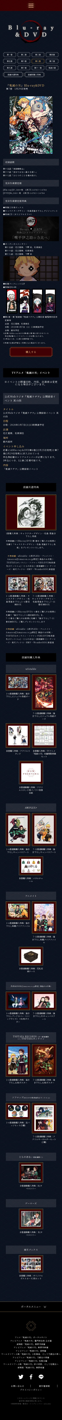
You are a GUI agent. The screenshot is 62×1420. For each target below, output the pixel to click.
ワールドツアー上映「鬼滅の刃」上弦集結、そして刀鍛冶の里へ (31, 1354)
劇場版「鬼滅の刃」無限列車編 (31, 1344)
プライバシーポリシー (31, 1389)
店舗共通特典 (13, 74)
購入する (31, 352)
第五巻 (9, 61)
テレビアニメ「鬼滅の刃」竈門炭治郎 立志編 (31, 1340)
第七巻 (38, 61)
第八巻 (52, 61)
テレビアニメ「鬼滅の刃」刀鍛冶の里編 (31, 1357)
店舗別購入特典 (34, 74)
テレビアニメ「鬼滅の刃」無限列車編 (31, 1347)
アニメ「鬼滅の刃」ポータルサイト (31, 1337)
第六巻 (24, 61)
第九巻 (9, 67)
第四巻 (52, 54)
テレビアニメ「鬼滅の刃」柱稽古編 (31, 1360)
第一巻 (9, 54)
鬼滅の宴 (52, 67)
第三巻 (38, 54)
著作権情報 (44, 1386)
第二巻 (24, 54)
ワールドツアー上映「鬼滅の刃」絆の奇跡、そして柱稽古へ (31, 1364)
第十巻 (24, 67)
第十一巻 (38, 67)
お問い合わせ (17, 1386)
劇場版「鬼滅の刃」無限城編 (31, 1367)
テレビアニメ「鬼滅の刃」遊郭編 (31, 1350)
